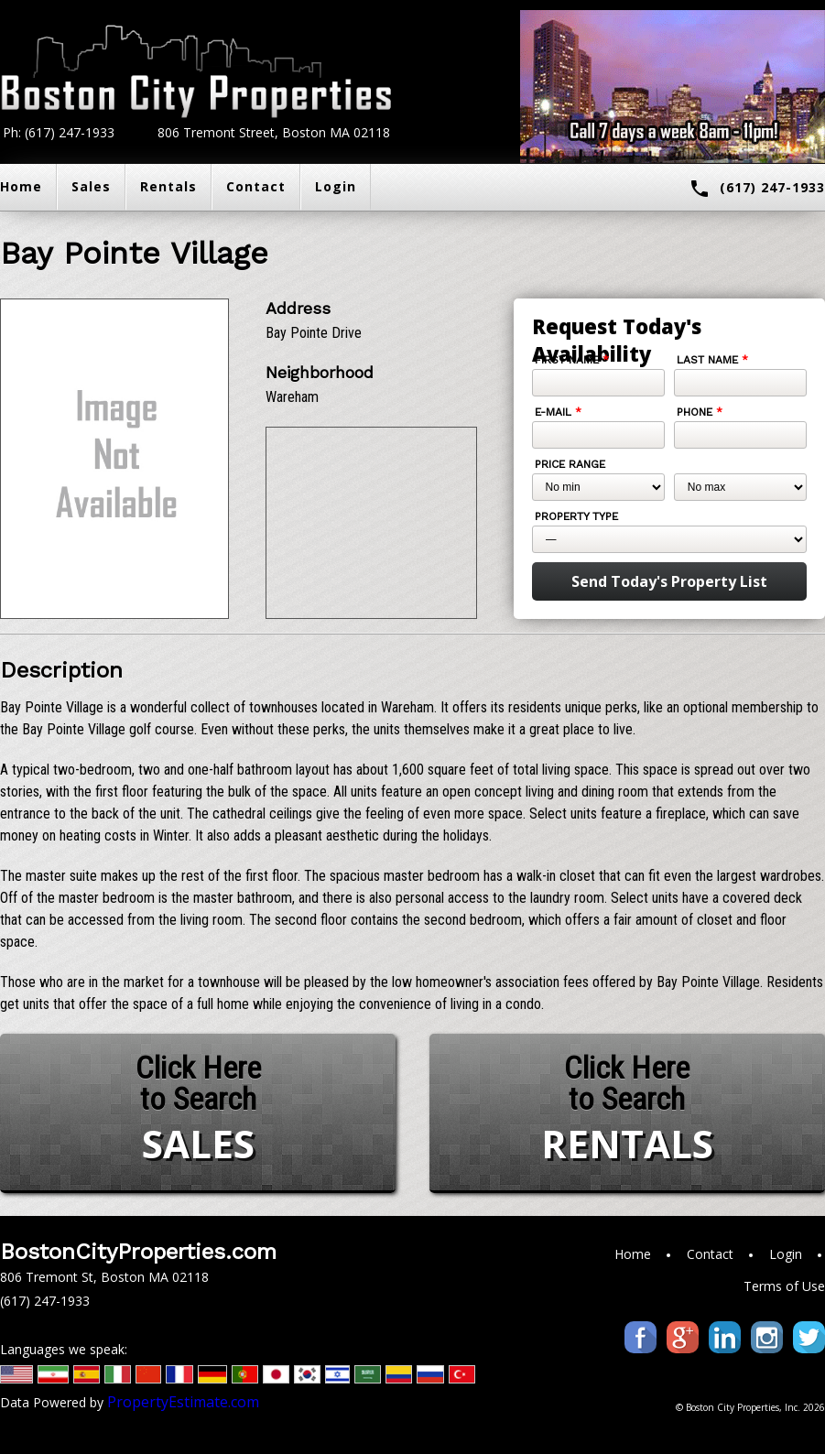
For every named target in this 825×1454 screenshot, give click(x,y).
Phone (699, 412)
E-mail (558, 412)
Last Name (712, 359)
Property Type (576, 516)
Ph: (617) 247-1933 (58, 132)
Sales (91, 186)
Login (335, 186)
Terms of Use (784, 1286)
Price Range (570, 464)
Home (632, 1254)
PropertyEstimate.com (183, 1402)
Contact (256, 186)
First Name (572, 359)
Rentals (168, 186)
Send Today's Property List (669, 581)
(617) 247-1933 (757, 189)
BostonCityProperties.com (138, 1251)
